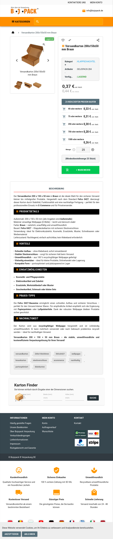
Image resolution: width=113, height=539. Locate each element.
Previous (17, 60)
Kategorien (22, 21)
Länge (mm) (26, 394)
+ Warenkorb (78, 170)
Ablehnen (29, 534)
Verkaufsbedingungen (20, 435)
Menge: (68, 150)
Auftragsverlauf (49, 427)
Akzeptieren (12, 534)
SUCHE (93, 398)
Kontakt (77, 423)
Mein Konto (96, 2)
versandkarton (22, 354)
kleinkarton (40, 367)
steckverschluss (40, 360)
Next (48, 60)
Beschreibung (56, 188)
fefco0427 (60, 354)
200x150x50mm (42, 354)
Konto (45, 423)
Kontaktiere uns (77, 2)
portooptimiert (22, 367)
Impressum (15, 444)
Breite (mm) (47, 394)
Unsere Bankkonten (19, 427)
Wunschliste (47, 431)
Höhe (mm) (69, 394)
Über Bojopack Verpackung (22, 431)
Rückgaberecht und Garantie (23, 448)
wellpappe (76, 354)
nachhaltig (75, 360)
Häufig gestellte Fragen (20, 423)
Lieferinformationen (19, 439)
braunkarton (21, 360)
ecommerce (59, 360)
